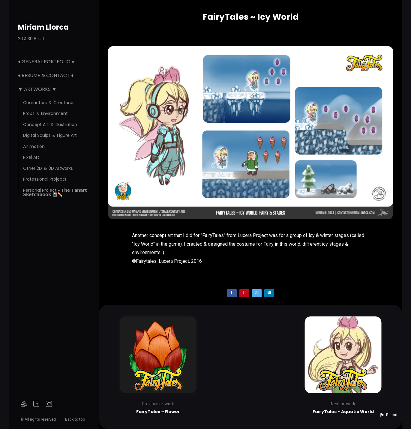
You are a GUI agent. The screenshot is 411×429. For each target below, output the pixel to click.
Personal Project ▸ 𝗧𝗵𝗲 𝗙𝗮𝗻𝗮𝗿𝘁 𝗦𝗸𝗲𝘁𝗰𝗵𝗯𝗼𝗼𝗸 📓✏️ (55, 192)
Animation (34, 146)
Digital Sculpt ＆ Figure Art (50, 135)
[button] (388, 415)
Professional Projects (44, 179)
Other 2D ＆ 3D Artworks (48, 168)
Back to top (75, 419)
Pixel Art (31, 157)
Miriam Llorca (43, 27)
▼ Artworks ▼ (37, 89)
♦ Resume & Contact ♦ (46, 75)
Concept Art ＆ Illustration (50, 125)
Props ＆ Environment (45, 113)
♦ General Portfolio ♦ (46, 61)
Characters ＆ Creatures (48, 103)
